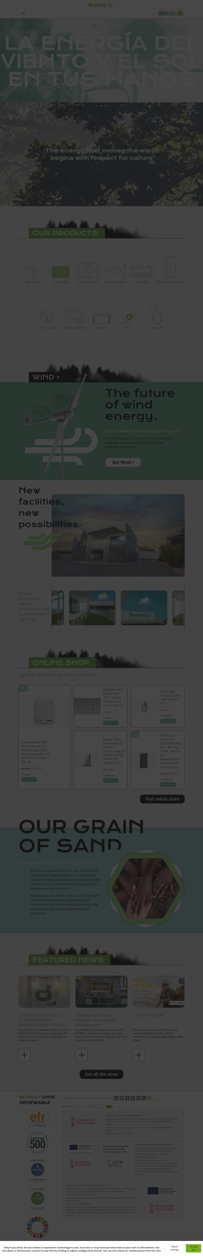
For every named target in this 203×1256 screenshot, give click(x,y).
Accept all (193, 1248)
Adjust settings (174, 1248)
